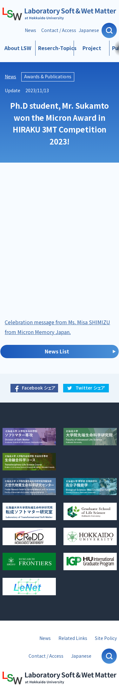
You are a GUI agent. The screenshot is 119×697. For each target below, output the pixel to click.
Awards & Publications (47, 76)
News (30, 30)
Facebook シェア (39, 387)
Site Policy (106, 638)
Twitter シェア (90, 387)
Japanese (89, 30)
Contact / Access (58, 30)
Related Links (72, 638)
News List (57, 351)
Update (12, 90)
